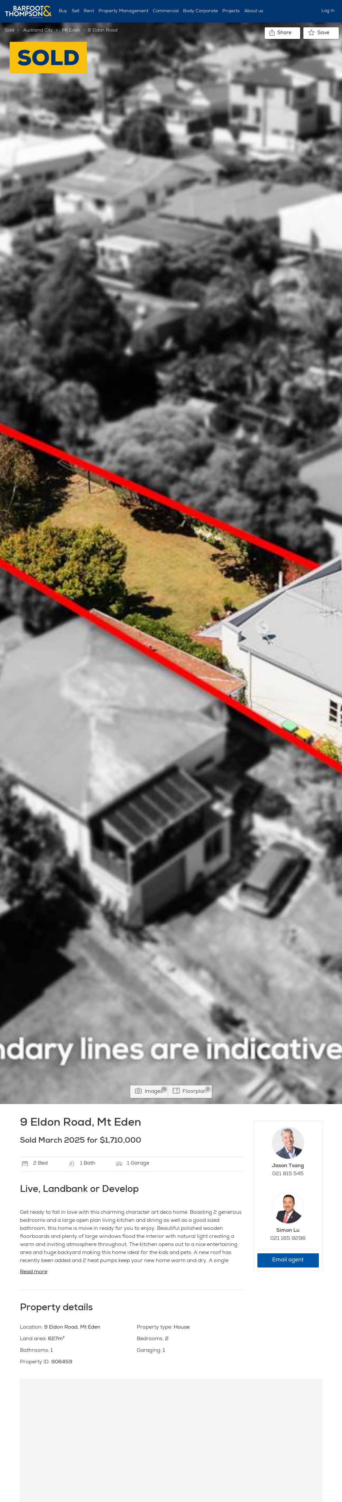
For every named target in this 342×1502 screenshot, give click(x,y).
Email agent (288, 1260)
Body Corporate (200, 11)
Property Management (123, 11)
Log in (328, 11)
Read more (33, 1272)
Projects (231, 11)
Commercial (166, 11)
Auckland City (38, 30)
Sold (9, 30)
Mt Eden (71, 30)
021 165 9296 (288, 1238)
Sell (75, 11)
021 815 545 (288, 1174)
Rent (89, 11)
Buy (63, 11)
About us (253, 11)
